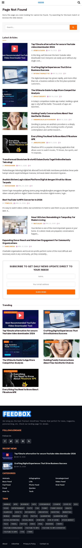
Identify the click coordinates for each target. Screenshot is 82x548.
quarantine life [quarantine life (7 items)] (60, 513)
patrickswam (10, 165)
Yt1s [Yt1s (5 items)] (22, 529)
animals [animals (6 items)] (7, 501)
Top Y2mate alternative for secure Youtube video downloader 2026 (45, 451)
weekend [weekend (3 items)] (49, 521)
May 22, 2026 (56, 73)
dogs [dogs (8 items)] (6, 505)
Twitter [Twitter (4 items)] (23, 521)
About (4, 541)
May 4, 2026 (21, 165)
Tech (47, 309)
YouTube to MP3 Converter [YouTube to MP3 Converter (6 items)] (53, 525)
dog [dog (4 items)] (76, 501)
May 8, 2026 (62, 119)
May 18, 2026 (52, 96)
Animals (6, 476)
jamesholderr (39, 142)
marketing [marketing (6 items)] (67, 509)
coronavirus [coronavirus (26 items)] (44, 501)
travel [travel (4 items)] (14, 521)
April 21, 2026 (22, 246)
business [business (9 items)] (24, 501)
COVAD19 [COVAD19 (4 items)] (57, 501)
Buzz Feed (7, 479)
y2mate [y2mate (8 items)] (59, 521)
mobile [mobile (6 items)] (6, 513)
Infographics (34, 476)
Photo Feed (34, 482)
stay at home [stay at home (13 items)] (53, 517)
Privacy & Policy (29, 541)
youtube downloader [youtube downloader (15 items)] (13, 525)
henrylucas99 (39, 50)
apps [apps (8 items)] (15, 501)
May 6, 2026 (51, 142)
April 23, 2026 (20, 203)
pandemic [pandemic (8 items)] (16, 513)
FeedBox (11, 546)
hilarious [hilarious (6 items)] (8, 509)
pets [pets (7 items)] (25, 513)
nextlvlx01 (38, 223)
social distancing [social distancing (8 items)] (11, 517)
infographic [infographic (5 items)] (30, 509)
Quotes (32, 485)
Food (4, 485)
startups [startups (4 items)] (40, 517)
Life (30, 479)
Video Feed (60, 479)
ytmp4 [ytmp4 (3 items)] (30, 529)
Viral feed (60, 482)
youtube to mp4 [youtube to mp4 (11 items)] (10, 529)
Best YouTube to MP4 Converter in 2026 (22, 200)
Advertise (15, 541)
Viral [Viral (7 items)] (40, 521)
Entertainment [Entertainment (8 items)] (18, 505)
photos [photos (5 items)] (34, 513)
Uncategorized (10, 309)
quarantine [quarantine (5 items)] (45, 513)
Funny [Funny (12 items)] (44, 505)
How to (5, 489)
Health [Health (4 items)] (68, 505)
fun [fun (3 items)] (37, 505)
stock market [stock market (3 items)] (68, 517)
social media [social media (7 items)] (27, 517)
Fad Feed (6, 482)
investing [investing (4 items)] (55, 509)
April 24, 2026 (22, 186)
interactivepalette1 (42, 73)
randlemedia (10, 246)
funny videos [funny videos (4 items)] (56, 505)
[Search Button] (73, 27)
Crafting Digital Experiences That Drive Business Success (40, 461)
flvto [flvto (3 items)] (30, 505)
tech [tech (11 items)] (6, 521)
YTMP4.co (8, 203)
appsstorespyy (40, 96)
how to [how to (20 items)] (18, 509)
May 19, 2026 (51, 50)
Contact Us (44, 541)
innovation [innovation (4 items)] (43, 509)
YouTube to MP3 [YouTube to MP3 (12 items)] (32, 525)
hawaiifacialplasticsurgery (45, 119)
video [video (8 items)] (32, 521)
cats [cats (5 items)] (34, 501)
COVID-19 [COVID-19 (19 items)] (67, 501)
